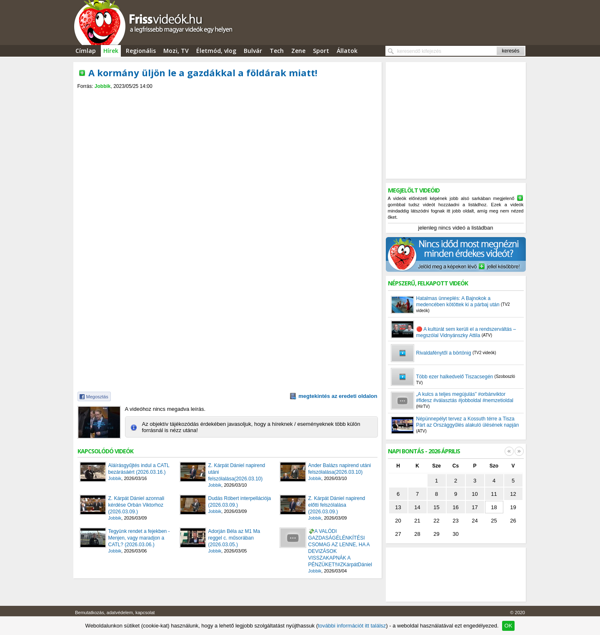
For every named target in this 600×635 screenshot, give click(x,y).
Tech (277, 51)
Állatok (347, 51)
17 (475, 507)
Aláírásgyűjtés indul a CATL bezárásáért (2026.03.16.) (139, 468)
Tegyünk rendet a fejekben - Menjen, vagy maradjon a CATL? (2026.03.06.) (139, 538)
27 (398, 534)
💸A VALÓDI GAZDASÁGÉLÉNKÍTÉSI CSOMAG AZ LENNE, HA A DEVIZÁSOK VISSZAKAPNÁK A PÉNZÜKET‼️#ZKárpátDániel (340, 548)
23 (455, 521)
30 (455, 534)
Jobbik (103, 86)
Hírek (110, 51)
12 (513, 494)
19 (513, 507)
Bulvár (253, 51)
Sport (321, 51)
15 (436, 507)
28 (417, 534)
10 (475, 494)
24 (475, 521)
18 (494, 507)
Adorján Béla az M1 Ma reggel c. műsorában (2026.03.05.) (234, 538)
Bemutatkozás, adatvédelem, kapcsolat (115, 612)
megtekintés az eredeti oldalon (337, 396)
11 (494, 494)
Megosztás (97, 396)
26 (513, 521)
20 (398, 521)
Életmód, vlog (216, 51)
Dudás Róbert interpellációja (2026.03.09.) (239, 501)
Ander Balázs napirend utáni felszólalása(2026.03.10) (339, 468)
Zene (298, 51)
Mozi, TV (176, 51)
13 (398, 507)
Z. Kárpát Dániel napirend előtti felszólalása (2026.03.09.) (336, 505)
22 (436, 521)
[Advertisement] (227, 96)
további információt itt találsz (352, 625)
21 (417, 521)
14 (417, 507)
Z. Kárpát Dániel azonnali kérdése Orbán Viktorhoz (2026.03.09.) (136, 505)
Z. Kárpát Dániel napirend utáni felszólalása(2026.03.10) (236, 472)
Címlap (85, 51)
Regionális (141, 51)
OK (508, 625)
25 (494, 521)
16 (455, 507)
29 (436, 534)
